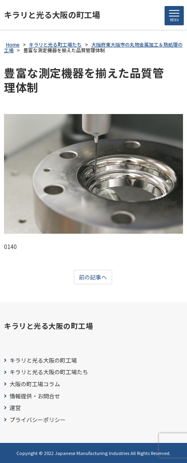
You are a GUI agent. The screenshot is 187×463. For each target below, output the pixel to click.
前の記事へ (93, 277)
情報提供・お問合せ (35, 396)
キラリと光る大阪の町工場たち (49, 372)
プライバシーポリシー (38, 420)
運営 (15, 408)
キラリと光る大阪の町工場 (52, 15)
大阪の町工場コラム (35, 384)
